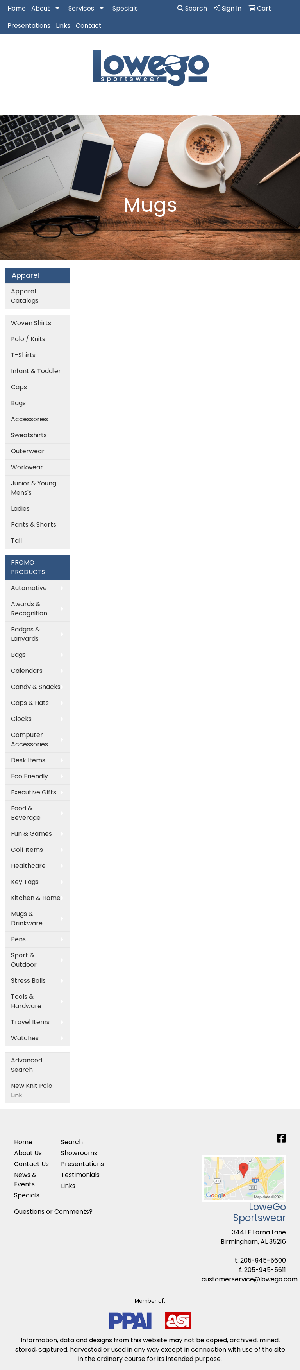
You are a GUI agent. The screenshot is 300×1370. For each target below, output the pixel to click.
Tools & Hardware (26, 1001)
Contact (89, 25)
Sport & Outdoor (24, 960)
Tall (16, 540)
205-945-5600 (263, 1260)
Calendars (27, 670)
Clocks (21, 718)
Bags (18, 403)
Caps (19, 387)
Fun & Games (31, 833)
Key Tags (25, 881)
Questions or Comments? (53, 1211)
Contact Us (31, 1163)
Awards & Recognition (29, 608)
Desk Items (28, 760)
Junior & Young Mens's (33, 488)
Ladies (20, 508)
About (40, 8)
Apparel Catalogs (25, 296)
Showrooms (79, 1152)
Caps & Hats (30, 702)
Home (16, 8)
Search (192, 8)
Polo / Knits (28, 338)
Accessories (29, 419)
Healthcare (28, 865)
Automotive (29, 587)
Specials (125, 8)
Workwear (27, 467)
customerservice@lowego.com (250, 1279)
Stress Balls (28, 980)
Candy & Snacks (36, 686)
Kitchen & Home (36, 897)
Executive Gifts (33, 792)
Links (63, 25)
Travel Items (30, 1022)
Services (81, 8)
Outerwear (28, 451)
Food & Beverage (26, 813)
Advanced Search (26, 1065)
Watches (25, 1038)
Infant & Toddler (36, 371)
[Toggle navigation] (12, 106)
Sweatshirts (29, 435)
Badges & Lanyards (25, 634)
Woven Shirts (31, 322)
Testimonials (79, 1174)
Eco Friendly (29, 776)
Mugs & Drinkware (27, 918)
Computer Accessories (29, 739)
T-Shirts (23, 355)
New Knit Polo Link (31, 1090)
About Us (28, 1152)
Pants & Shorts (33, 524)
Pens (18, 939)
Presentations (28, 25)
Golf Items (27, 849)
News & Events (25, 1179)
